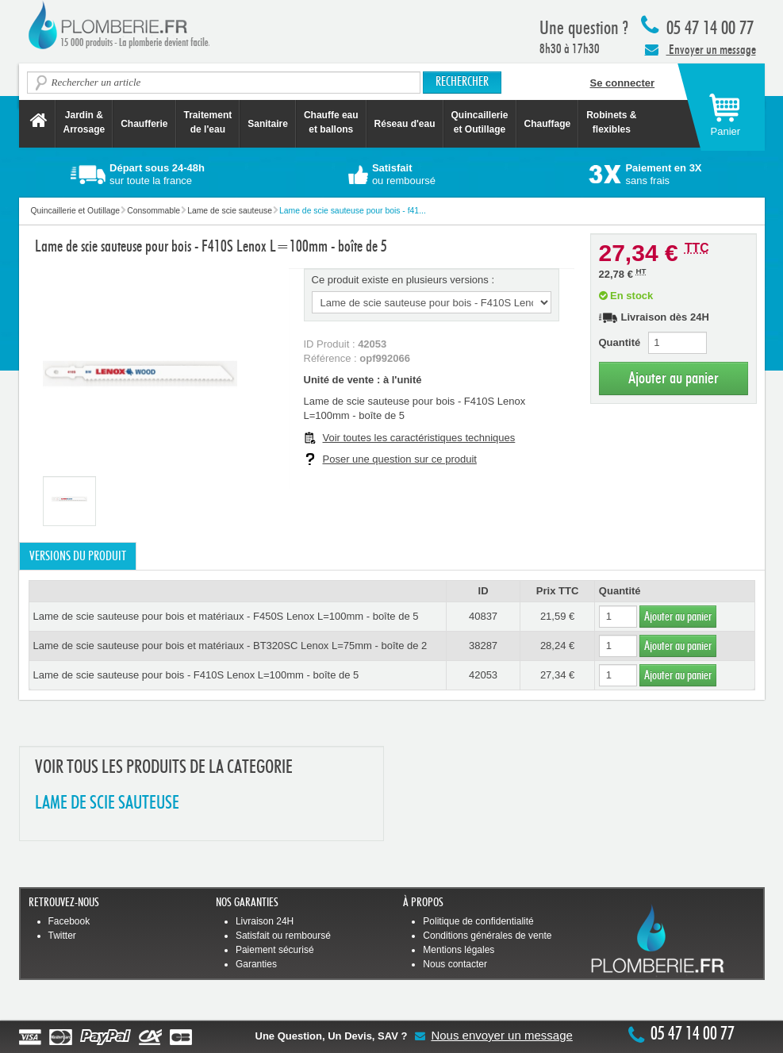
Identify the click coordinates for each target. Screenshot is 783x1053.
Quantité (620, 342)
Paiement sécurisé (275, 949)
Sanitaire (268, 123)
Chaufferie (144, 123)
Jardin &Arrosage (84, 122)
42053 (483, 675)
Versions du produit (77, 556)
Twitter (62, 935)
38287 (483, 645)
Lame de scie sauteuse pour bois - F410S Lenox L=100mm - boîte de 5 (196, 675)
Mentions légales (458, 949)
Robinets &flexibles (611, 122)
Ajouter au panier (673, 378)
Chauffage (547, 123)
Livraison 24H (265, 921)
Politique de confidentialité (478, 921)
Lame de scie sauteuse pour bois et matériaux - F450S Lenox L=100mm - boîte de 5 (226, 616)
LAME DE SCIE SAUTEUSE (107, 803)
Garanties (256, 964)
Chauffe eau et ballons (331, 122)
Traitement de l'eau (208, 122)
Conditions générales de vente (487, 935)
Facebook (69, 921)
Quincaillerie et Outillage (480, 122)
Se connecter (622, 83)
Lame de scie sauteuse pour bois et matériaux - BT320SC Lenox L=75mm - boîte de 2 (230, 645)
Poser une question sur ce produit (400, 459)
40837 (483, 616)
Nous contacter (455, 964)
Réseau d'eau (405, 123)
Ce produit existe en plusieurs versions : (403, 280)
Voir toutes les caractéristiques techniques (419, 438)
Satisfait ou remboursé (283, 935)
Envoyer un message (700, 49)
